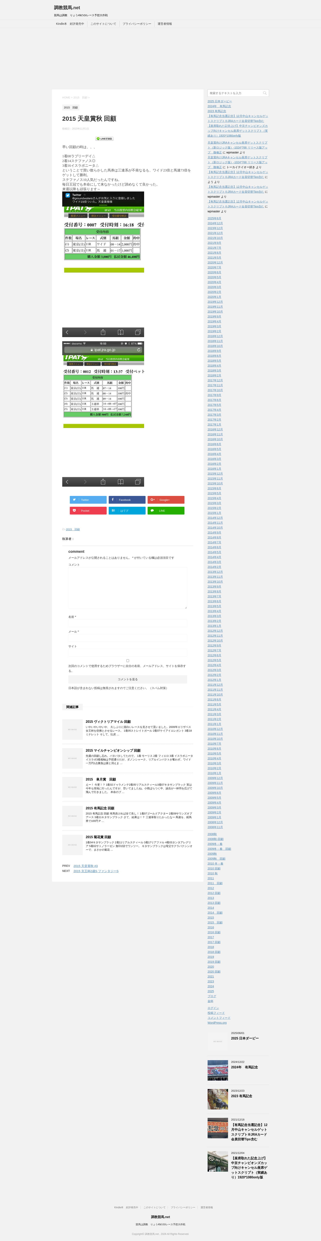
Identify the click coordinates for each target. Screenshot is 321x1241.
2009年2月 (214, 812)
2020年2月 (214, 292)
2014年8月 (214, 537)
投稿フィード (216, 1013)
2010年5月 (214, 753)
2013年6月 (214, 601)
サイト (72, 646)
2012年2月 (214, 675)
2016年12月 (215, 429)
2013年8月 (214, 591)
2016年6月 (214, 444)
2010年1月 (214, 773)
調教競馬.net (67, 7)
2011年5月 (214, 704)
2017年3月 (214, 414)
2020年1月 (214, 296)
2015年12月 (215, 473)
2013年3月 (214, 616)
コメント (74, 564)
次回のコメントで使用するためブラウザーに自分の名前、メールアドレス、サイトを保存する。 (127, 668)
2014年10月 (215, 527)
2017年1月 (214, 424)
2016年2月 (214, 463)
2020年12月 (215, 262)
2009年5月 (214, 797)
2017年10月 (215, 390)
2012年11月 (215, 635)
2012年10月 (215, 640)
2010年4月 (214, 758)
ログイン (213, 1008)
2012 (211, 888)
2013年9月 (214, 586)
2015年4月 (214, 498)
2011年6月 (214, 699)
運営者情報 (165, 23)
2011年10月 (215, 694)
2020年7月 (214, 267)
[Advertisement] (160, 58)
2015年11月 (215, 478)
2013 (211, 898)
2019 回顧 (214, 961)
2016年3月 (214, 459)
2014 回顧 (215, 912)
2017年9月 (214, 395)
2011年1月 (214, 724)
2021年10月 (215, 238)
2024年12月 (215, 223)
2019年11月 (215, 306)
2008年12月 (215, 822)
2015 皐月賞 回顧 (101, 779)
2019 (211, 956)
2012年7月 (214, 650)
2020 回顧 (214, 971)
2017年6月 (214, 400)
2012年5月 (214, 660)
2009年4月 (214, 802)
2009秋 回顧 (216, 858)
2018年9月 (214, 350)
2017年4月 (214, 409)
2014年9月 (214, 532)
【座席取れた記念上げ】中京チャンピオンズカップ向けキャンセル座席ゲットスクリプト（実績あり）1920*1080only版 (238, 130)
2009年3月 (214, 807)
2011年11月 (215, 689)
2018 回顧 (214, 952)
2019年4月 (214, 321)
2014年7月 (214, 542)
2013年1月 (214, 625)
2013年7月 (214, 596)
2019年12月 (215, 301)
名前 (72, 616)
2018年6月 (214, 355)
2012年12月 (215, 630)
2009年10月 (215, 787)
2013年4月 (214, 611)
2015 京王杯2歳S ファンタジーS (96, 871)
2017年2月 (214, 419)
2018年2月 (214, 375)
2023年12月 (215, 228)
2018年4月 (214, 365)
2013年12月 (215, 571)
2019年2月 (214, 331)
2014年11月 (215, 522)
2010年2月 (214, 768)
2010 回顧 (214, 868)
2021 (211, 976)
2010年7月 (214, 743)
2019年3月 (214, 326)
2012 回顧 (214, 893)
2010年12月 (215, 729)
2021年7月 (214, 247)
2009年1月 (214, 817)
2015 (211, 917)
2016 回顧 (214, 932)
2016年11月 (215, 434)
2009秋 (212, 853)
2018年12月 (215, 336)
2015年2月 (214, 508)
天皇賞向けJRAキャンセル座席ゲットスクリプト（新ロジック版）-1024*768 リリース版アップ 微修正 (238, 147)
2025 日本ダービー (220, 101)
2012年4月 (214, 665)
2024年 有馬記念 (219, 106)
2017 (211, 937)
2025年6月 (214, 218)
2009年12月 (215, 778)
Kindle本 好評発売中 (70, 23)
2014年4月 (214, 557)
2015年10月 (215, 483)
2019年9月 (214, 316)
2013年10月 (215, 581)
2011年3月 (214, 714)
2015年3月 (214, 503)
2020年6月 (214, 272)
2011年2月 (214, 719)
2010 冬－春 (215, 863)
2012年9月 (214, 645)
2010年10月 (215, 738)
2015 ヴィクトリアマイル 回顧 (108, 721)
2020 (211, 966)
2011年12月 (215, 684)
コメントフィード (219, 1017)
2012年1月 (214, 679)
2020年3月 (214, 287)
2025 (211, 991)
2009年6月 (214, 792)
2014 (211, 907)
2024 (211, 986)
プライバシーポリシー (137, 23)
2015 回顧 (73, 529)
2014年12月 (215, 517)
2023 (211, 981)
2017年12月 (215, 380)
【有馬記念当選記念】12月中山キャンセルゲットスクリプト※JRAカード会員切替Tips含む (249, 1132)
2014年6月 (214, 547)
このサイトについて (103, 23)
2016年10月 (215, 439)
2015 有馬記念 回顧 (100, 808)
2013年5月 (214, 606)
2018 (211, 947)
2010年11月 (215, 733)
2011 (211, 878)
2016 (211, 927)
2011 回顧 (215, 883)
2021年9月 (214, 242)
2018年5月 (214, 360)
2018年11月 (215, 341)
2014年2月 (214, 567)
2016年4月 (214, 454)
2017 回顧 (214, 942)
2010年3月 (214, 763)
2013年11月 (215, 576)
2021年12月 (215, 233)
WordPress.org (217, 1022)
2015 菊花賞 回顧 (98, 837)
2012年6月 (214, 655)
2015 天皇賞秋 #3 (85, 866)
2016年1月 (214, 468)
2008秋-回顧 (216, 839)
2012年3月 (214, 670)
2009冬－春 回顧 (219, 848)
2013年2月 (214, 621)
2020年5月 (214, 277)
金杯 (210, 1001)
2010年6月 (214, 748)
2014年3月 (214, 562)
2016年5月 (214, 449)
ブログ (212, 996)
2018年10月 (215, 346)
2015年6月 (214, 488)
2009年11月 (215, 783)
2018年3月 (214, 370)
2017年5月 (214, 405)
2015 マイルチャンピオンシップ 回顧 (113, 750)
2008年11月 (215, 827)
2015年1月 (214, 513)
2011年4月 (214, 709)
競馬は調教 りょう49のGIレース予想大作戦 (160, 1224)
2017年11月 (215, 385)
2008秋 (212, 834)
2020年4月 (214, 282)
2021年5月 (214, 257)
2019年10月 (215, 311)
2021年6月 (214, 252)
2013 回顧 (214, 902)
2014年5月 (214, 552)
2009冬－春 (215, 844)
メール (73, 631)
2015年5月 (214, 493)
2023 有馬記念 (217, 111)
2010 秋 (213, 873)
